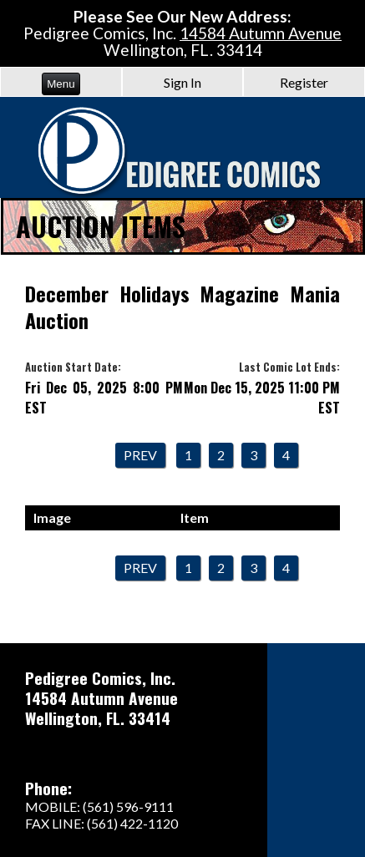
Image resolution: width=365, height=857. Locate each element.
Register (304, 82)
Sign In (182, 82)
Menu (60, 84)
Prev (140, 455)
